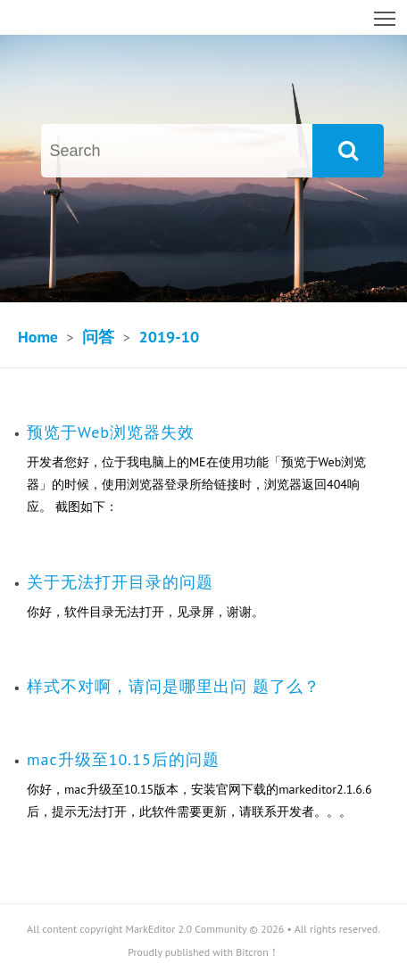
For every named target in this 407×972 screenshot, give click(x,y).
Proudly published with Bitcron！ (203, 952)
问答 (98, 336)
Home (38, 336)
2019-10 (168, 336)
